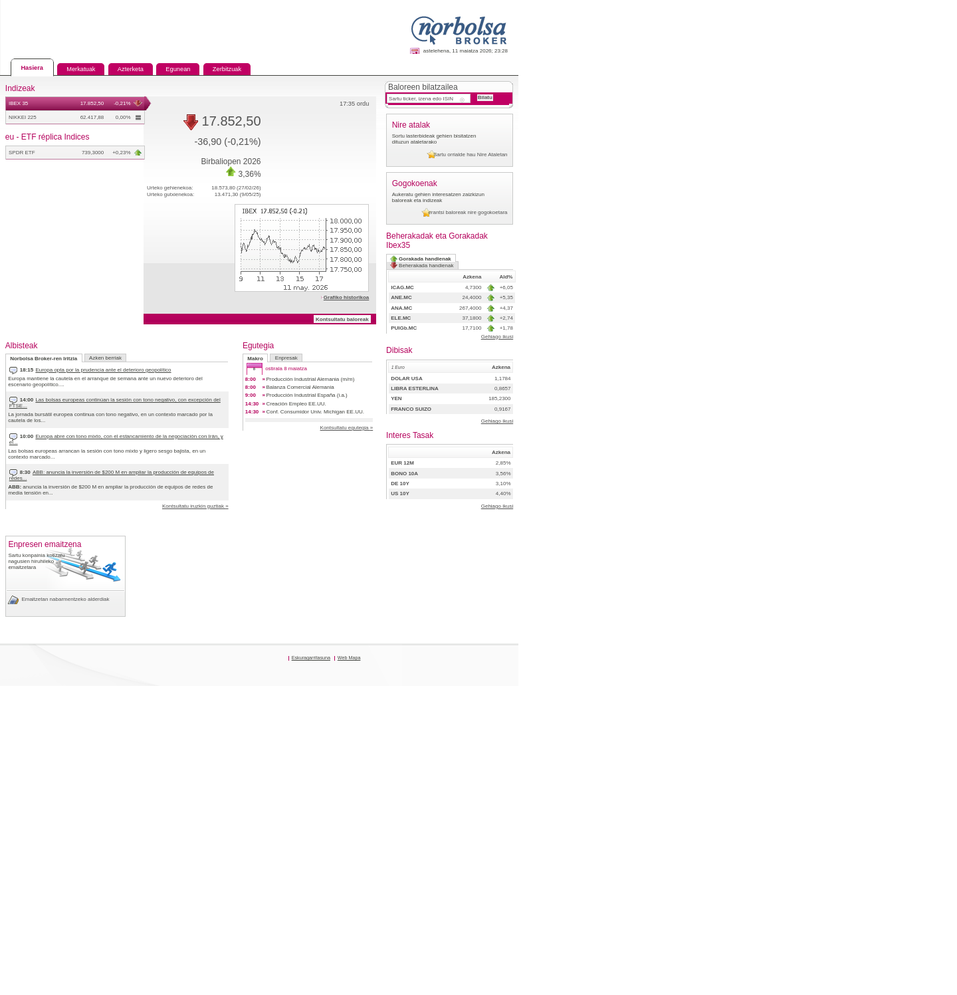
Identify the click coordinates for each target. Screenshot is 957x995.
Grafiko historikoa (645, 252)
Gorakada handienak (765, 362)
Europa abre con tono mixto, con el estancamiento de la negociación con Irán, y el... (203, 450)
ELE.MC (735, 441)
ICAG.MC (737, 394)
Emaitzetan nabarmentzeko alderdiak (94, 868)
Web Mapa (649, 953)
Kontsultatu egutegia (648, 466)
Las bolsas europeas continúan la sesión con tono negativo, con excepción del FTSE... (208, 412)
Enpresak (513, 358)
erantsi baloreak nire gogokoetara (878, 306)
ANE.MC (735, 410)
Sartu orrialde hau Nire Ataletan (882, 215)
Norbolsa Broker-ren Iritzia (67, 359)
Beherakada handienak (867, 361)
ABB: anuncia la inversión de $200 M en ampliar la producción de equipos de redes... (201, 487)
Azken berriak (158, 358)
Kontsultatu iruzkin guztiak (371, 519)
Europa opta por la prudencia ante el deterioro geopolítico (157, 376)
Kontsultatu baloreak (643, 299)
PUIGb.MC (739, 457)
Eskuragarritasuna (592, 953)
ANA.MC (736, 426)
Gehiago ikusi (923, 470)
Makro (466, 359)
